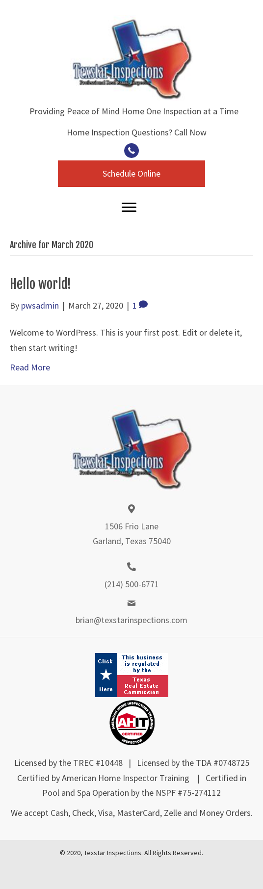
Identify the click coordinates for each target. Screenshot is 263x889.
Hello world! (40, 284)
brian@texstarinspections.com (131, 620)
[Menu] (129, 207)
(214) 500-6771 (132, 584)
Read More (30, 367)
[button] (131, 150)
